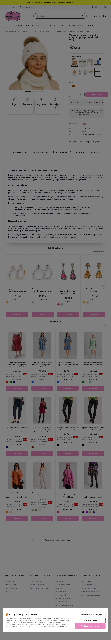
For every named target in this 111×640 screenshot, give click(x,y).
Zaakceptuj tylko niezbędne (90, 615)
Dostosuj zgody (90, 620)
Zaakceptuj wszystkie (90, 626)
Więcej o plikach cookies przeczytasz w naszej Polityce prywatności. (40, 626)
